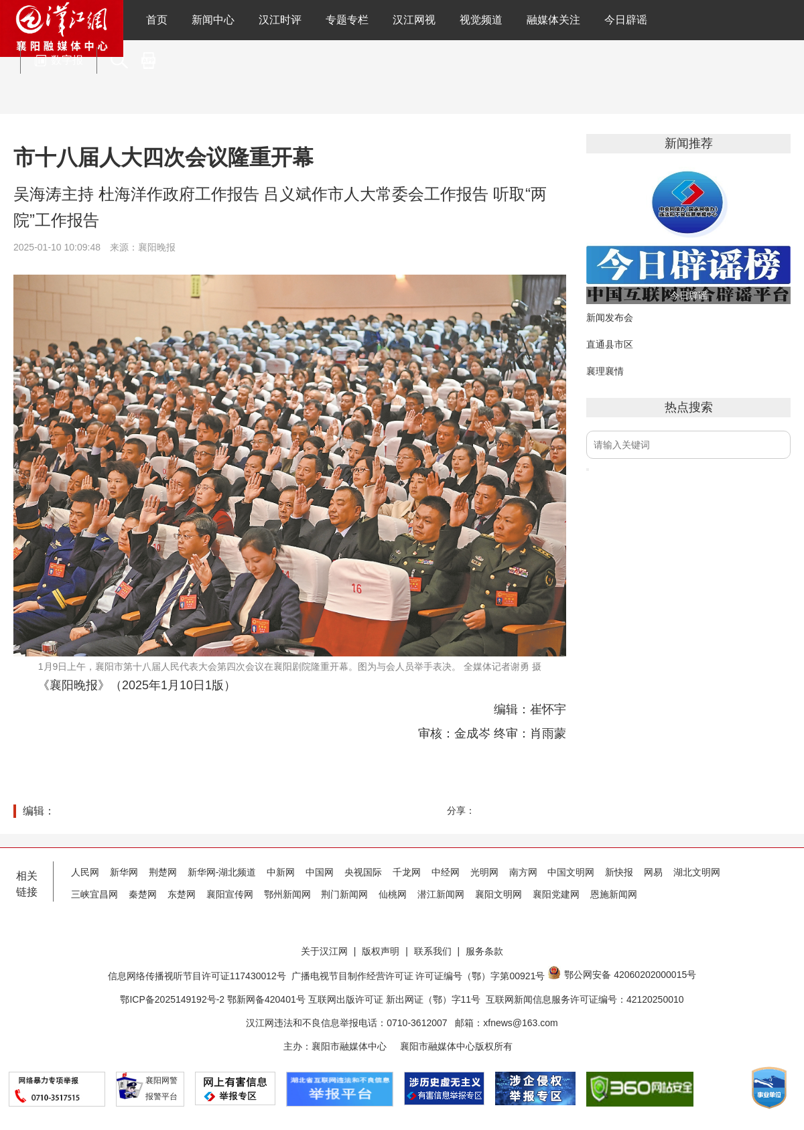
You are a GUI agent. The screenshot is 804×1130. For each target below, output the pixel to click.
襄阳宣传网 (229, 894)
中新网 (281, 872)
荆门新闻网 (344, 894)
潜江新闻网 (440, 894)
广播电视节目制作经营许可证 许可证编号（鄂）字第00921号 (418, 976)
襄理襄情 (605, 371)
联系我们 (433, 951)
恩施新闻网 (613, 894)
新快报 (619, 872)
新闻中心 (213, 19)
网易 (653, 872)
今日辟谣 (625, 19)
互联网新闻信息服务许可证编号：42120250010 (585, 999)
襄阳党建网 (556, 894)
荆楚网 (163, 872)
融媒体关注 (553, 19)
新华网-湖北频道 (222, 872)
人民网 (85, 872)
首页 (157, 19)
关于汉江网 (324, 951)
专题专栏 (347, 19)
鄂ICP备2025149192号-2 (173, 999)
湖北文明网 (696, 872)
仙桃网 (393, 894)
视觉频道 (481, 19)
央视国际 (363, 872)
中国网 (320, 872)
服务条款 (484, 951)
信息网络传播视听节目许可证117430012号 (197, 976)
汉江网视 (414, 19)
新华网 (124, 872)
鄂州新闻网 (287, 894)
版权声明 (380, 951)
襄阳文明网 (498, 894)
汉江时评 (280, 19)
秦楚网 (143, 894)
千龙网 (407, 872)
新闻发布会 (609, 317)
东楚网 (182, 894)
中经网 (445, 872)
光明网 (484, 872)
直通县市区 (609, 344)
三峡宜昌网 (94, 894)
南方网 (523, 872)
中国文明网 (570, 872)
